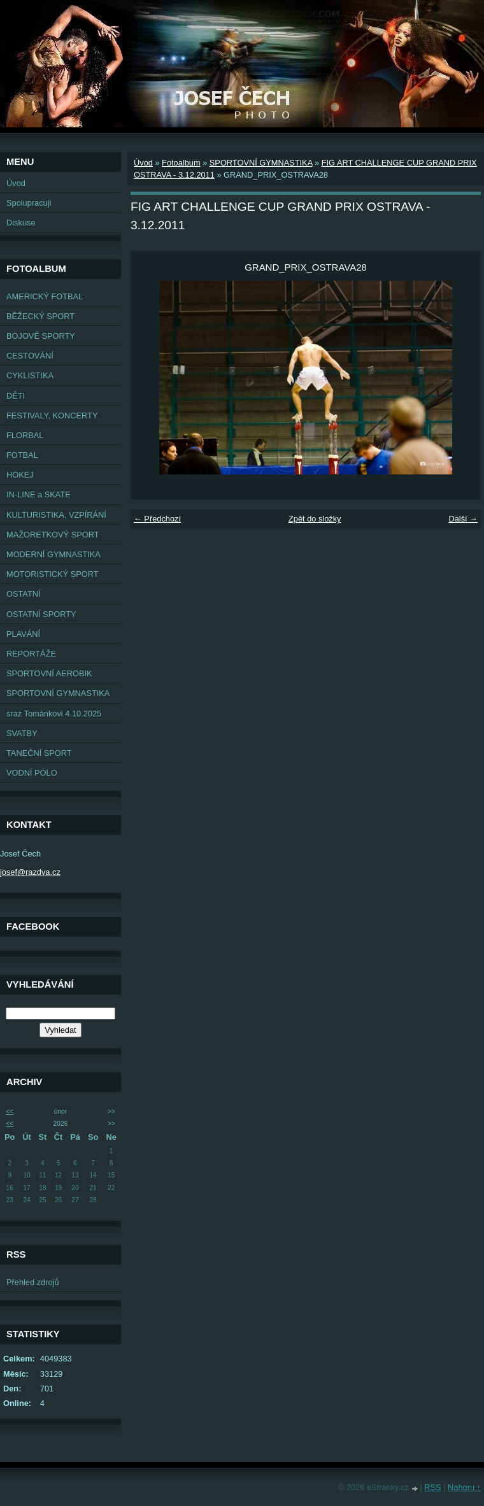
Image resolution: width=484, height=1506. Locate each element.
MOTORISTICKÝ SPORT (52, 574)
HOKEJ (20, 475)
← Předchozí (157, 518)
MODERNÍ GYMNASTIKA (53, 554)
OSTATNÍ (23, 594)
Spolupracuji (28, 203)
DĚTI (15, 396)
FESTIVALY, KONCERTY (51, 415)
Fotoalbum (181, 162)
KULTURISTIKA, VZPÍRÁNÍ (56, 515)
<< (9, 1111)
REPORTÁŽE (31, 653)
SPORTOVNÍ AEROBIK (49, 673)
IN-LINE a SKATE (38, 494)
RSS (432, 1487)
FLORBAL (24, 435)
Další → (463, 518)
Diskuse (21, 222)
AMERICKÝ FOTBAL (44, 296)
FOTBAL (22, 455)
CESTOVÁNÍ (29, 355)
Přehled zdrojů (32, 1282)
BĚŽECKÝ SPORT (40, 316)
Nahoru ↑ (464, 1487)
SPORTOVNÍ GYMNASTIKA (58, 693)
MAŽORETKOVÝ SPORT (52, 534)
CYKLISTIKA (29, 375)
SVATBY (22, 733)
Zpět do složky (314, 518)
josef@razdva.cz (30, 872)
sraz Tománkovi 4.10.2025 (53, 713)
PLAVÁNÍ (23, 634)
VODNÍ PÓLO (31, 773)
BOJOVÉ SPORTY (40, 336)
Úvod (15, 183)
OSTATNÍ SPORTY (41, 614)
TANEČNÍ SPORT (39, 753)
